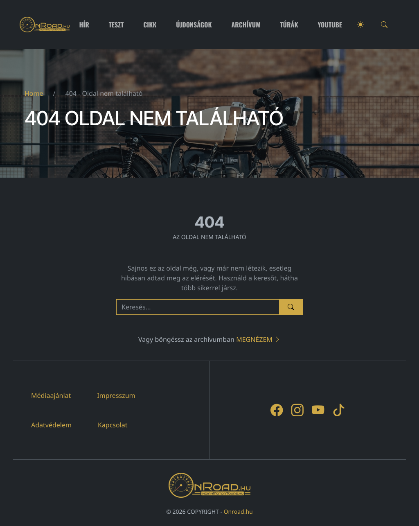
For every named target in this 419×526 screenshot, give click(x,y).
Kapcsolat (113, 424)
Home (34, 93)
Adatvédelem (51, 424)
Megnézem (258, 339)
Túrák (289, 24)
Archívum (246, 24)
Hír (84, 24)
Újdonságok (194, 24)
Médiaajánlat (51, 395)
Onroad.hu (238, 512)
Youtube (330, 24)
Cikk (149, 24)
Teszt (116, 24)
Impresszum (116, 395)
